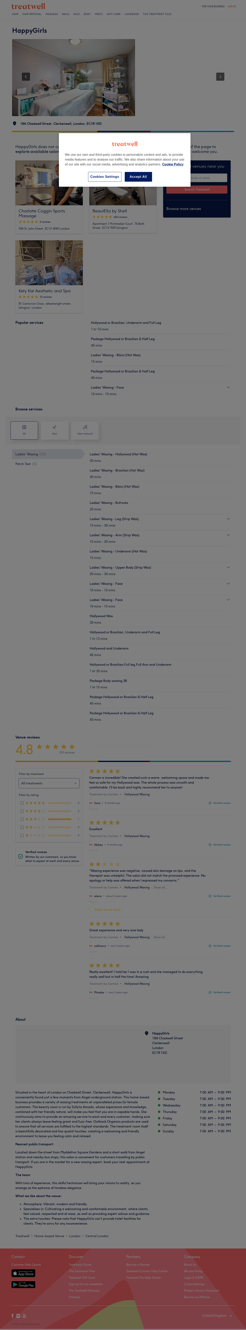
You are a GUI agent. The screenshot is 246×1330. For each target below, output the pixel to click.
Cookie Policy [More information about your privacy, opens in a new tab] (172, 164)
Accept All (138, 176)
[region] (125, 160)
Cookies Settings (104, 176)
